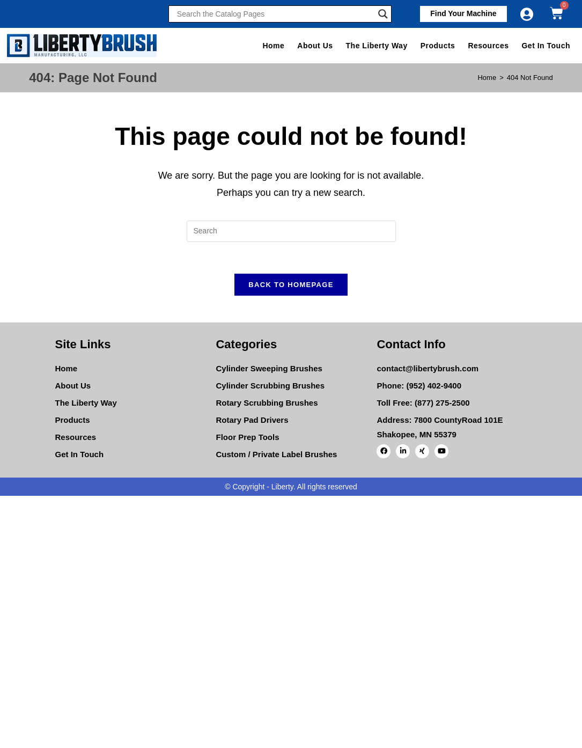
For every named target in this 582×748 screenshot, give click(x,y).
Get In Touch (545, 45)
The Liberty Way (377, 45)
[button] (463, 14)
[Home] (486, 78)
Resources (488, 45)
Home (273, 45)
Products (438, 45)
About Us (315, 45)
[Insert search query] (291, 231)
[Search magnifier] (383, 14)
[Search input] (274, 14)
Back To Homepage (290, 285)
